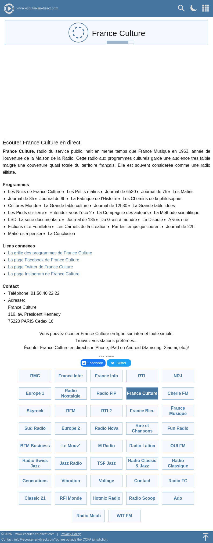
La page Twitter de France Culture (40, 267)
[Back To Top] (205, 537)
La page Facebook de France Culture (43, 260)
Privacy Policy (71, 534)
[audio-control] (78, 32)
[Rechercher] (181, 8)
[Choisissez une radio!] (205, 8)
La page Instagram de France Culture (44, 274)
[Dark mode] (193, 8)
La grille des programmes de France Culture (50, 253)
